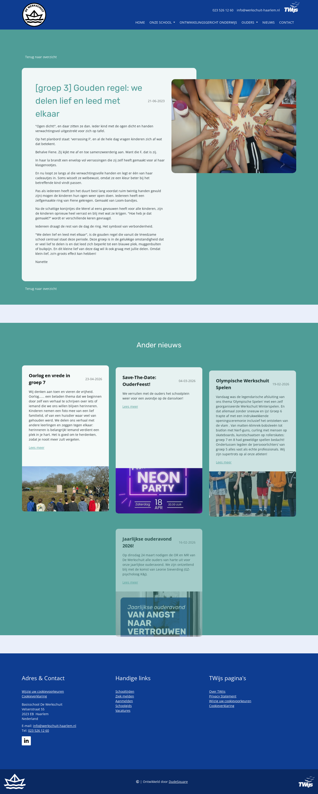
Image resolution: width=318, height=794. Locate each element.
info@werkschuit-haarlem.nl (258, 10)
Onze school (161, 22)
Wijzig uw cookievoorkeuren (43, 691)
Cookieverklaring (34, 696)
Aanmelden (124, 701)
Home (140, 22)
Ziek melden (124, 696)
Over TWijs (217, 691)
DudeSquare (178, 781)
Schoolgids (123, 706)
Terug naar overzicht (41, 57)
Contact (286, 22)
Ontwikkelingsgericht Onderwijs (208, 22)
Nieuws (268, 22)
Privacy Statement (222, 696)
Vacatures (122, 710)
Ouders (248, 22)
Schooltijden (124, 691)
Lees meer (36, 467)
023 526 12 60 (223, 10)
